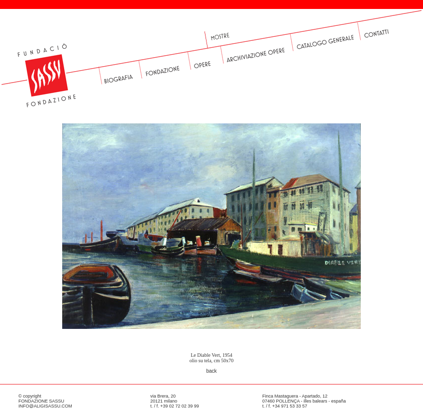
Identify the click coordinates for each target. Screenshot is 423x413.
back (211, 371)
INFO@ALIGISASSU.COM (45, 406)
